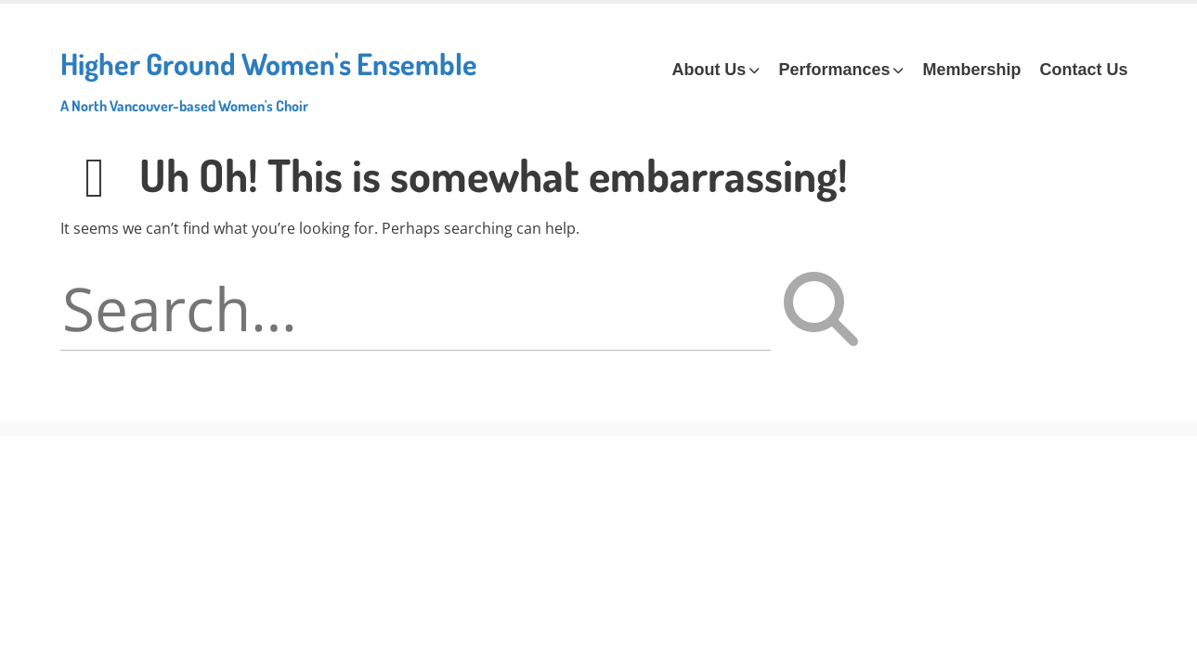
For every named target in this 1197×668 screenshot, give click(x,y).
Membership (971, 69)
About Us (708, 69)
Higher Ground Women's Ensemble (268, 80)
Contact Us (1083, 69)
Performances (834, 69)
